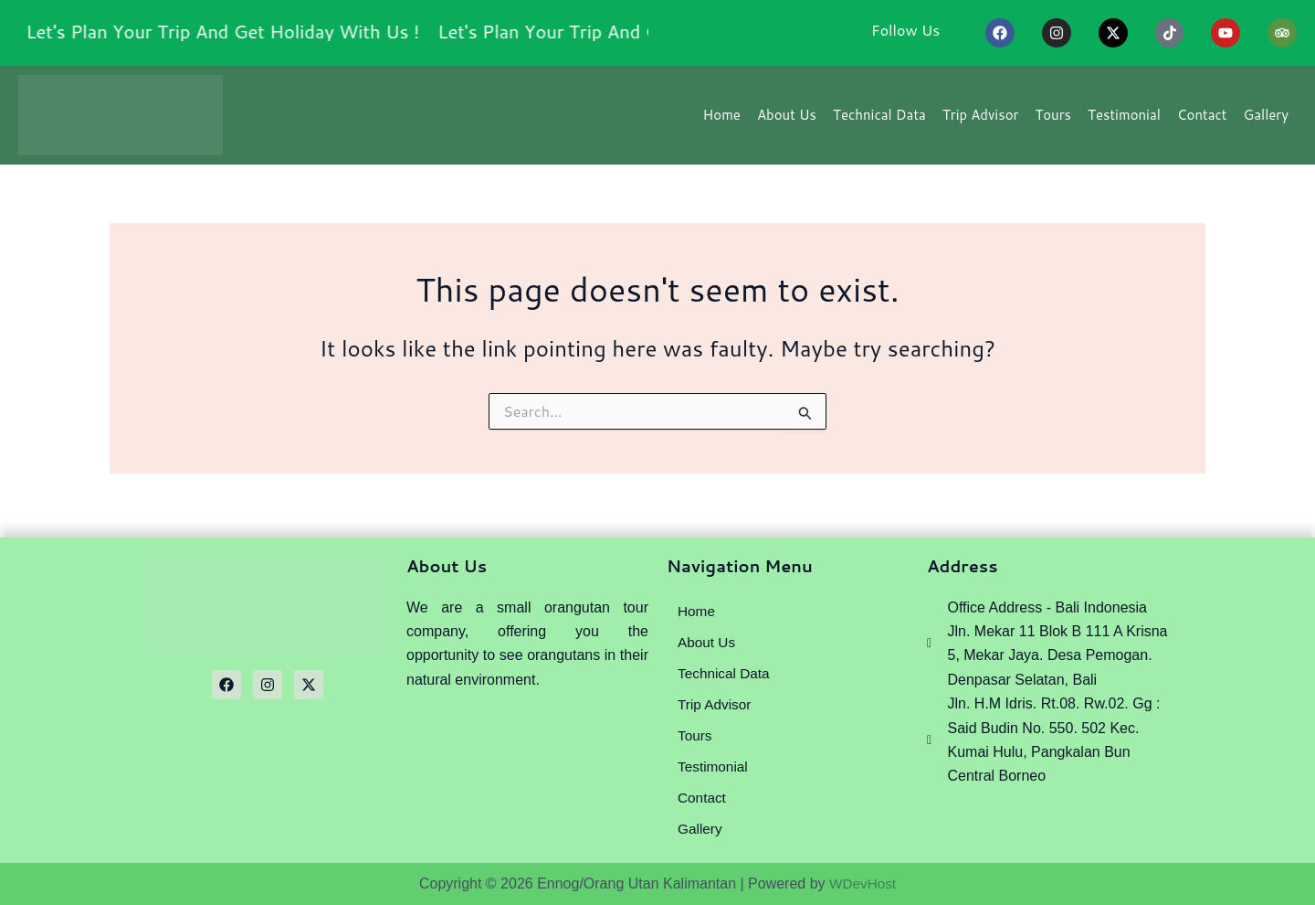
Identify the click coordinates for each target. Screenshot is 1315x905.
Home (722, 120)
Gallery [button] (1266, 120)
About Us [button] (786, 120)
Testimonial (1124, 120)
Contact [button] (1202, 120)
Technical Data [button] (879, 120)
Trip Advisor (980, 120)
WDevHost (862, 883)
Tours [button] (1053, 120)
